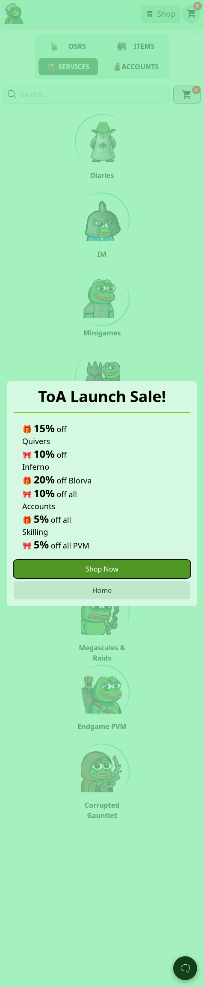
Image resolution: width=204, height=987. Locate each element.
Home (102, 590)
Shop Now (102, 569)
